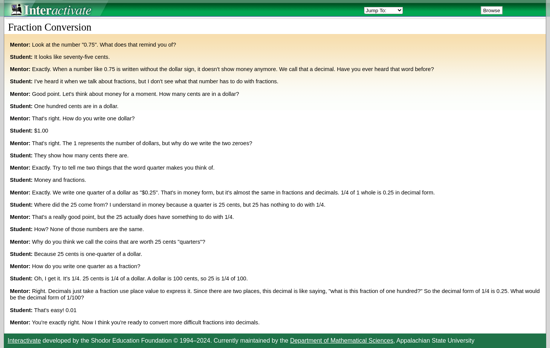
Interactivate (24, 340)
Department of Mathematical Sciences (341, 340)
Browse (491, 10)
